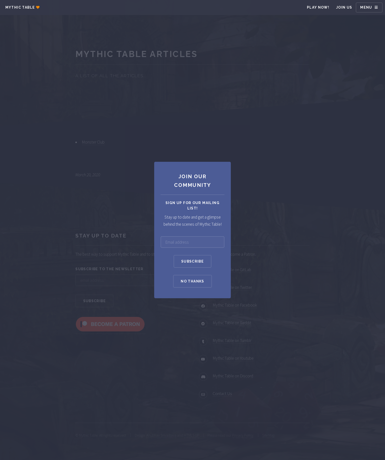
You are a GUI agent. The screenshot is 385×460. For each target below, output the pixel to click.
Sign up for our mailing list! (192, 205)
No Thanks (192, 281)
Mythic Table (20, 7)
